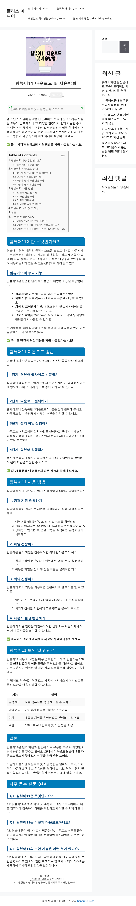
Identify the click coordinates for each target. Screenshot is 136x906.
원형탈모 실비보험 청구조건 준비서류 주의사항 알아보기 (47, 882)
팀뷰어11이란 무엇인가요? (26, 160)
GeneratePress (85, 901)
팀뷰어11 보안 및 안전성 (25, 208)
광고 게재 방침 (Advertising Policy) (92, 18)
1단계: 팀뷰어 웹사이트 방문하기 (34, 172)
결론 (13, 212)
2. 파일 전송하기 (25, 196)
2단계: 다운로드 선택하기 (30, 176)
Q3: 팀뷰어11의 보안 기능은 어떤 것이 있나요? (41, 228)
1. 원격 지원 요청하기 (28, 192)
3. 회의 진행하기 (25, 200)
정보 (46, 875)
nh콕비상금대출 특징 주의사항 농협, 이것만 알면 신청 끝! (115, 104)
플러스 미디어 (15, 13)
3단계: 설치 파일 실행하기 (30, 180)
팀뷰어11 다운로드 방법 (24, 168)
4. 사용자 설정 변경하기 (29, 204)
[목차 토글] (61, 155)
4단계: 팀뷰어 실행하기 (29, 184)
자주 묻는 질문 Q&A (22, 216)
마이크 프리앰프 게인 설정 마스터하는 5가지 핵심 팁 (115, 119)
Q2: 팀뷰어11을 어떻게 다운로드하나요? (38, 224)
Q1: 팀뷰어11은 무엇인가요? (31, 220)
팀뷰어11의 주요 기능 (28, 164)
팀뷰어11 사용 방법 (22, 188)
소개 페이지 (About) (39, 8)
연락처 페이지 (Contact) (70, 8)
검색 (105, 39)
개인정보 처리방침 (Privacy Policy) (47, 18)
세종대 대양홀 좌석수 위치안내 (48, 878)
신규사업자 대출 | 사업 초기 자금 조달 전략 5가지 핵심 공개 (115, 133)
